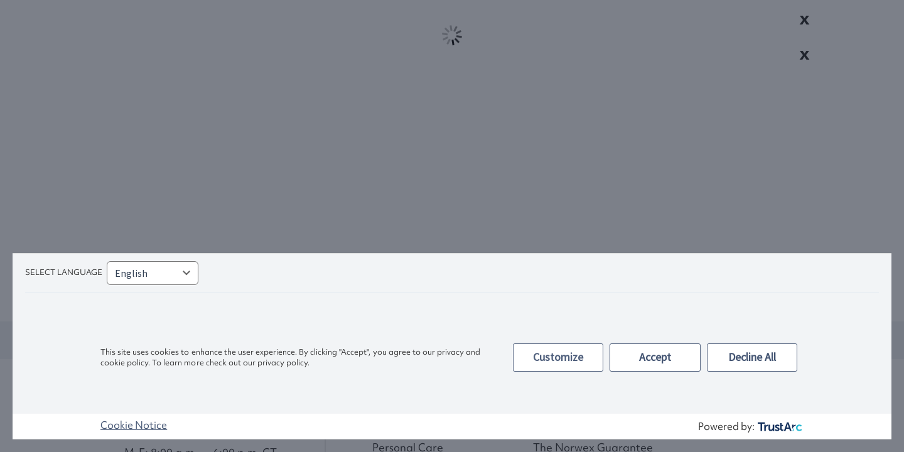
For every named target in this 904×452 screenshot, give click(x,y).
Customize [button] (558, 357)
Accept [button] (655, 357)
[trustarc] (779, 426)
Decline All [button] (752, 357)
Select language (63, 272)
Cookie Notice (133, 425)
